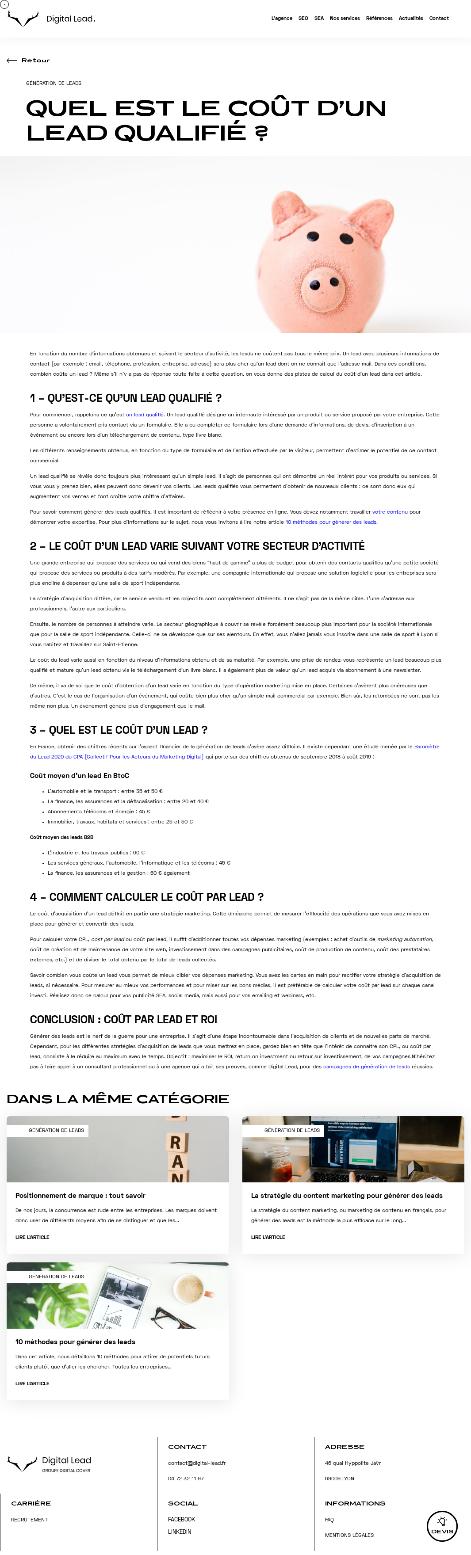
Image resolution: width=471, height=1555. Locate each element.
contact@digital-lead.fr (197, 1463)
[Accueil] (51, 20)
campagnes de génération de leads (367, 1067)
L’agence (282, 18)
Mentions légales (349, 1535)
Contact (439, 18)
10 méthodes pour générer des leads (331, 522)
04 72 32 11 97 (185, 1479)
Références (379, 18)
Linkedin (179, 1532)
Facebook (181, 1520)
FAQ (329, 1520)
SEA (319, 18)
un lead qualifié (145, 415)
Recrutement (29, 1520)
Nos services (345, 18)
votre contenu (390, 512)
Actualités (411, 18)
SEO (303, 18)
